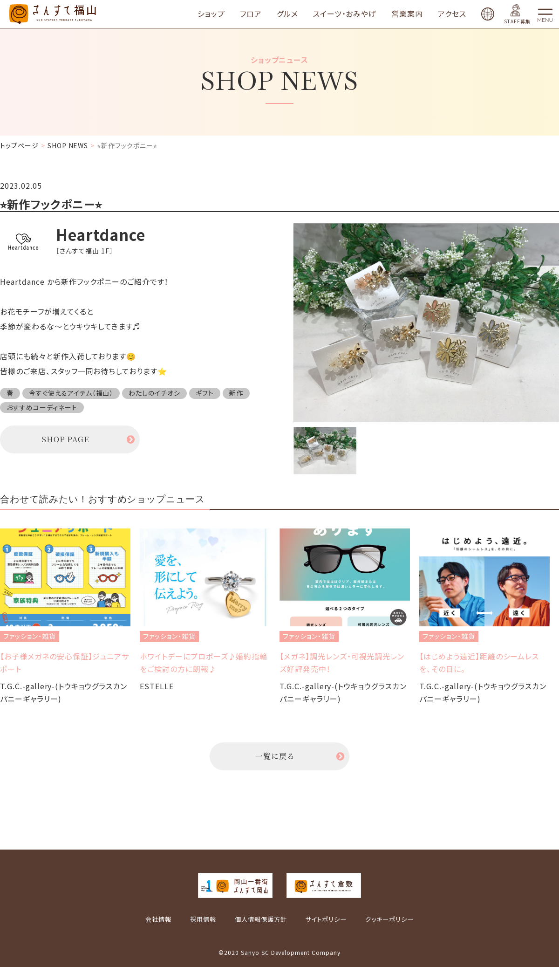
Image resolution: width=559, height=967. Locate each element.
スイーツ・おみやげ (345, 14)
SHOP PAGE (65, 439)
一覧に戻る (275, 756)
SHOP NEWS (68, 145)
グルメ (287, 14)
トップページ (19, 145)
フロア (251, 14)
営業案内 (407, 14)
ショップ (211, 14)
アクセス (452, 14)
